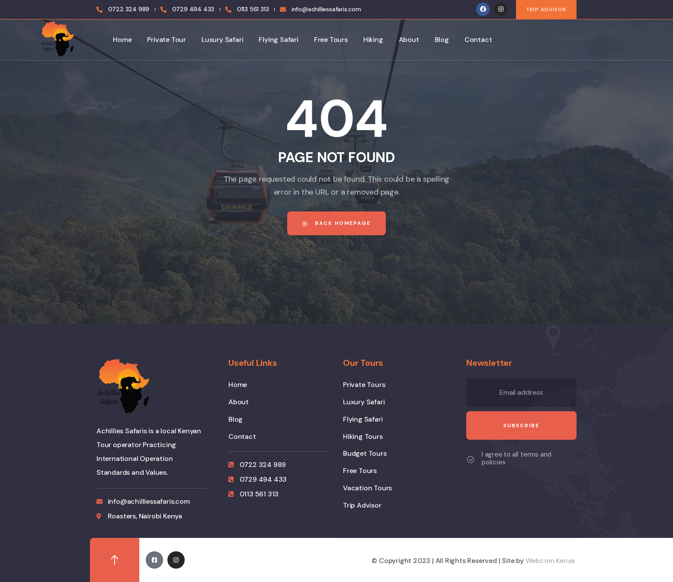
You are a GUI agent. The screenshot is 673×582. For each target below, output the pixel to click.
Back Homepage (336, 223)
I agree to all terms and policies (516, 458)
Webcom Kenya (550, 560)
